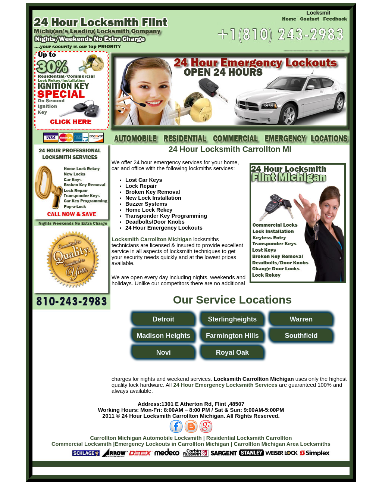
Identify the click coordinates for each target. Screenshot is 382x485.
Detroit (163, 319)
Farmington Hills (232, 335)
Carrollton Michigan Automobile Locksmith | (147, 438)
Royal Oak (232, 352)
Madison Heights (163, 335)
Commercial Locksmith (81, 444)
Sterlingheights (232, 319)
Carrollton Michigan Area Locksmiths (282, 444)
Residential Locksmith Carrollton (249, 438)
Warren (301, 319)
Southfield (301, 335)
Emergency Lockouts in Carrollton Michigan (172, 444)
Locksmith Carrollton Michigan (152, 239)
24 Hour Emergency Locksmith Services (225, 385)
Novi (163, 352)
